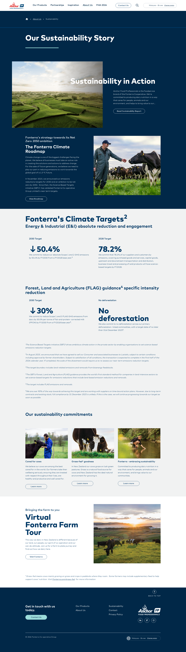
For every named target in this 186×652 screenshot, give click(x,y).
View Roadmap (36, 199)
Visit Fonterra (36, 557)
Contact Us (123, 5)
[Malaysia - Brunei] (26, 19)
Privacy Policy (116, 614)
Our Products (82, 606)
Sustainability (116, 606)
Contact (113, 610)
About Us (80, 610)
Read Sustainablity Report (129, 111)
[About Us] (37, 19)
